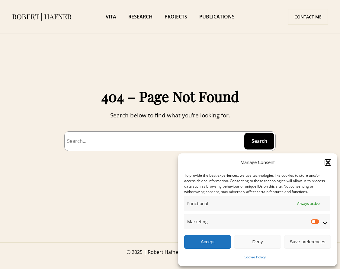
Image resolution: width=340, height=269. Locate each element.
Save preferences (308, 241)
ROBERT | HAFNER (42, 16)
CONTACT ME (308, 17)
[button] (328, 162)
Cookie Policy (255, 257)
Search (259, 141)
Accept (208, 241)
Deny (257, 241)
